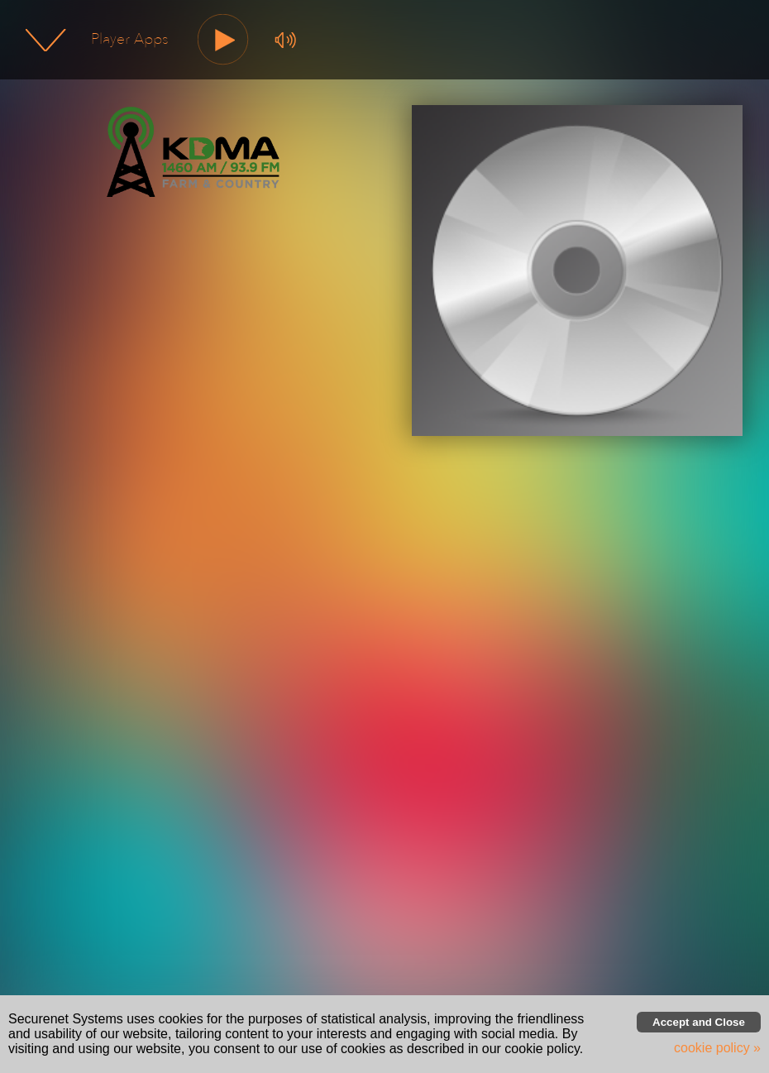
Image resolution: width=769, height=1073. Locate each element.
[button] (224, 40)
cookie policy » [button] (717, 1048)
